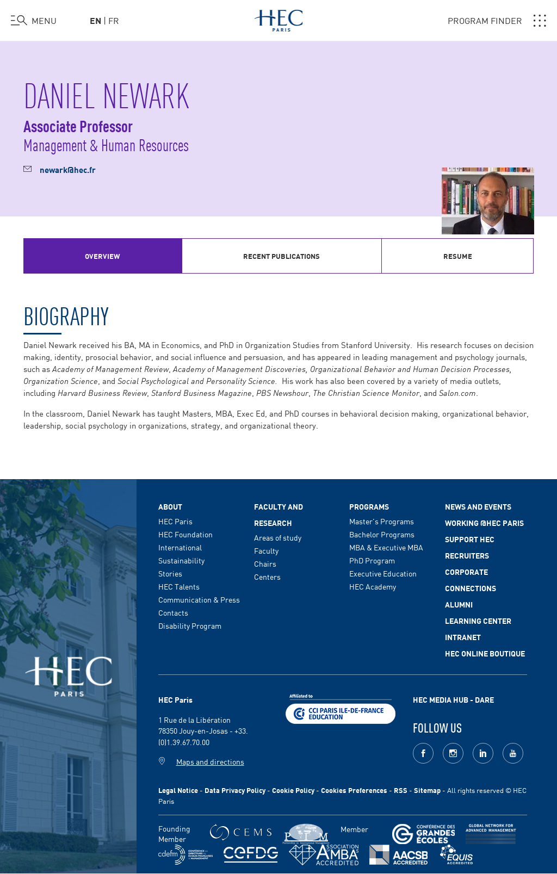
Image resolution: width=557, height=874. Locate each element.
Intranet (463, 636)
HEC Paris (175, 521)
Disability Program (189, 625)
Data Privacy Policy (235, 790)
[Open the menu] (34, 20)
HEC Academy (372, 586)
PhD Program (372, 560)
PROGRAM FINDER (497, 20)
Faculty (266, 550)
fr (113, 20)
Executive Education (383, 573)
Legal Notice (178, 790)
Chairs (265, 563)
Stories (170, 573)
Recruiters (467, 555)
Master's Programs (381, 521)
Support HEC (469, 539)
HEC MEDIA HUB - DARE (453, 699)
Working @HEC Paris (484, 522)
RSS (400, 790)
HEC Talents (179, 586)
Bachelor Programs (381, 534)
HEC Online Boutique (485, 653)
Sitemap (427, 790)
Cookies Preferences (354, 790)
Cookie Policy (293, 790)
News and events (478, 506)
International (180, 547)
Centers (267, 576)
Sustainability (181, 560)
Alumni (459, 604)
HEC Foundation (185, 534)
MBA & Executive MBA (386, 547)
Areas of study (277, 537)
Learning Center (478, 620)
